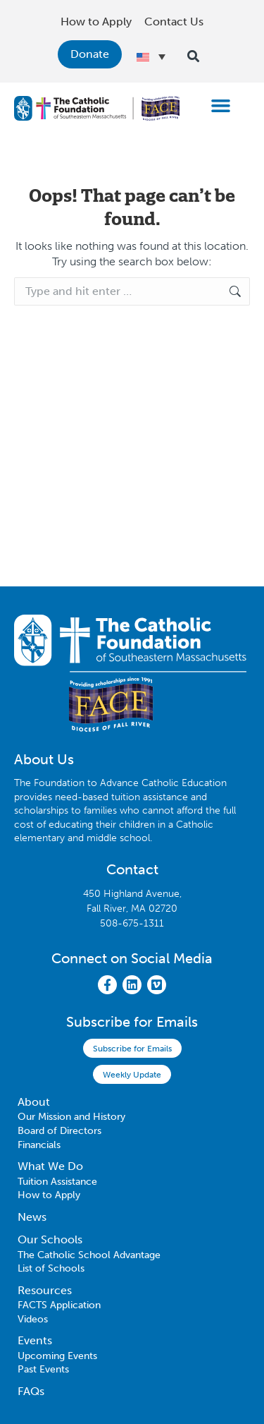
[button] (221, 105)
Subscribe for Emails (132, 1049)
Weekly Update (132, 1075)
